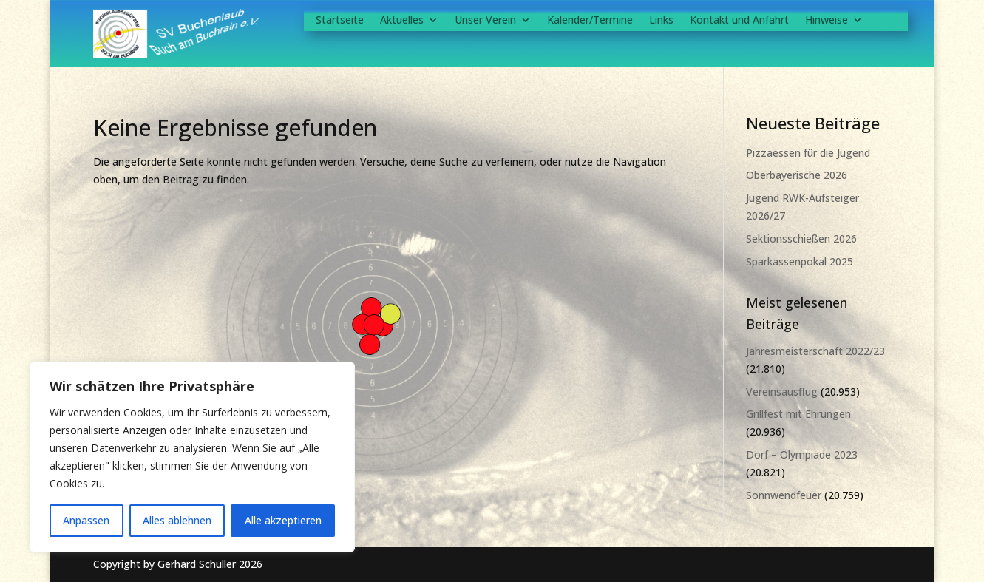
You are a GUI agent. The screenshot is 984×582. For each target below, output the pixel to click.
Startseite (340, 21)
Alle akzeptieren (283, 520)
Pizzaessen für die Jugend (808, 153)
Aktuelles (402, 21)
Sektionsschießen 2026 (801, 238)
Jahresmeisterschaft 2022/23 (815, 351)
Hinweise (826, 21)
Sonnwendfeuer (783, 495)
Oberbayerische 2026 (796, 175)
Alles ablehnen (177, 520)
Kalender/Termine (590, 21)
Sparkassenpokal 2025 (799, 261)
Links (661, 21)
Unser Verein (485, 21)
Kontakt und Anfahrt (739, 21)
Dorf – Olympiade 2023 (802, 454)
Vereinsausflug (782, 392)
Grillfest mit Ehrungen (798, 414)
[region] (192, 457)
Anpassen (86, 520)
